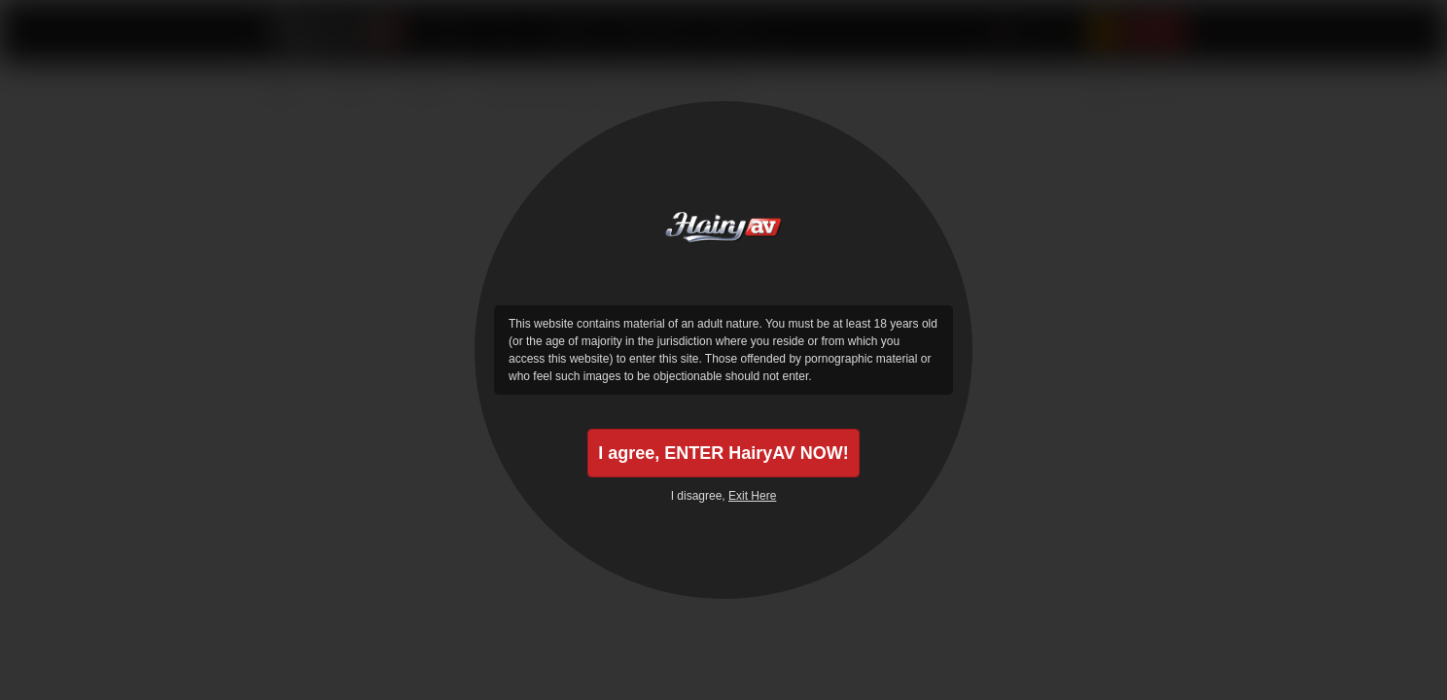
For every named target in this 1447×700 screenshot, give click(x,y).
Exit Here (752, 496)
